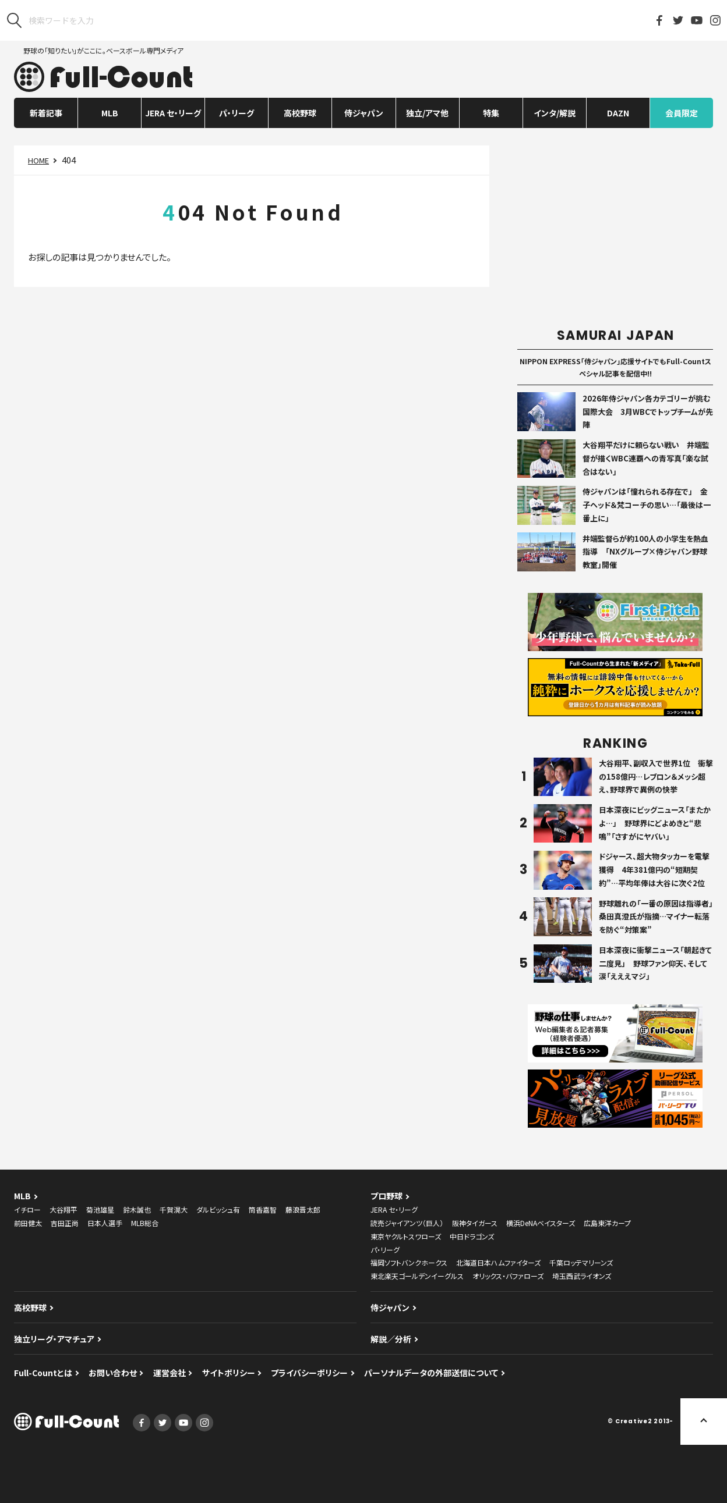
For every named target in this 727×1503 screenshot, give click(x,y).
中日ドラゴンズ (472, 1236)
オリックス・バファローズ (508, 1276)
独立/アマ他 (427, 113)
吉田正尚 (65, 1223)
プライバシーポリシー (309, 1372)
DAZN (618, 113)
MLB (109, 113)
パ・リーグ (236, 113)
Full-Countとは (43, 1372)
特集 (491, 113)
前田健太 (28, 1223)
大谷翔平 (63, 1209)
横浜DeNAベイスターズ (540, 1223)
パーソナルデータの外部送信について (431, 1372)
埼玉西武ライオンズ (581, 1276)
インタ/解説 (555, 113)
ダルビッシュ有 (218, 1209)
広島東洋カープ (607, 1223)
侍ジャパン (363, 113)
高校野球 (300, 113)
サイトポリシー (228, 1372)
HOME (38, 160)
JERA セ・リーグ (173, 113)
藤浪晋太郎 (302, 1209)
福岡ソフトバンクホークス (408, 1262)
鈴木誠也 (137, 1209)
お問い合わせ (113, 1372)
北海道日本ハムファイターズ (498, 1262)
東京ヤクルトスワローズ (405, 1236)
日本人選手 (104, 1223)
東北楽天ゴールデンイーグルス (417, 1276)
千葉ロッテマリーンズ (581, 1262)
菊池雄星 (100, 1209)
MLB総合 (144, 1223)
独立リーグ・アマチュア (54, 1339)
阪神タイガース (474, 1223)
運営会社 (169, 1372)
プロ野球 (386, 1196)
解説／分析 (390, 1339)
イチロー (27, 1209)
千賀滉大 (174, 1209)
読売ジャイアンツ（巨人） (406, 1223)
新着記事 (46, 113)
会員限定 (681, 113)
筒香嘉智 (263, 1209)
